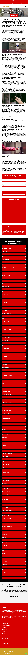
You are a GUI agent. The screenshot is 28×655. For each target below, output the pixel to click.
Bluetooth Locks (5, 278)
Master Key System (5, 475)
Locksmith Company (5, 456)
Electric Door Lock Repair (6, 361)
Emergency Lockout (5, 367)
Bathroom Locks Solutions (6, 272)
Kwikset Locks (4, 437)
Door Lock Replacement (6, 353)
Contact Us (3, 631)
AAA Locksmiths (4, 629)
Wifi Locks (4, 572)
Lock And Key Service (5, 442)
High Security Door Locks (6, 410)
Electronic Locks (5, 364)
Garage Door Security (6, 399)
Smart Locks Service (5, 553)
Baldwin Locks (4, 270)
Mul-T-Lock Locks (5, 488)
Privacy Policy (4, 633)
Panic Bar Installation (6, 499)
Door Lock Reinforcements (6, 348)
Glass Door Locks (5, 407)
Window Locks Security (6, 575)
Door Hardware (4, 334)
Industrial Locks (5, 426)
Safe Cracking (4, 537)
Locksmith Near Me (5, 461)
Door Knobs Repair (5, 340)
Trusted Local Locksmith (6, 564)
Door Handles (4, 332)
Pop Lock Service (5, 507)
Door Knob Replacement (6, 337)
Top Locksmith (4, 561)
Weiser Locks (4, 569)
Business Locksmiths (5, 294)
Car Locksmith (4, 302)
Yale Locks (4, 577)
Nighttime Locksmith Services (7, 491)
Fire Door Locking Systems (6, 394)
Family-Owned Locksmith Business (8, 380)
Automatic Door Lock (5, 264)
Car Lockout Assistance (6, 299)
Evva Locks (4, 378)
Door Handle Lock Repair (6, 329)
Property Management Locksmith (8, 510)
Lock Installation (5, 448)
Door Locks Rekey (5, 356)
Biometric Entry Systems (6, 275)
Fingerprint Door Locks (6, 391)
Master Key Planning (5, 472)
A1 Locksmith (4, 251)
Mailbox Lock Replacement (6, 469)
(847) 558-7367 (14, 15)
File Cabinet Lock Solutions (6, 386)
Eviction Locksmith (5, 372)
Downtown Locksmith (5, 359)
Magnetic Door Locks (5, 467)
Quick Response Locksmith (6, 518)
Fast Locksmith (4, 383)
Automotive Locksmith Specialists (8, 267)
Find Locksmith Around (6, 388)
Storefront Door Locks (6, 556)
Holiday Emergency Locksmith (7, 413)
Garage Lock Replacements (7, 402)
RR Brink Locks (4, 534)
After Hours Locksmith (6, 259)
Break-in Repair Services (6, 283)
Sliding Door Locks (5, 550)
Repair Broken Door (5, 523)
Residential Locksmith (6, 529)
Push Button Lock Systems (6, 515)
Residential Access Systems (7, 526)
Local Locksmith (5, 440)
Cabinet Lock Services (6, 297)
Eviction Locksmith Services (7, 375)
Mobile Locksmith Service (6, 480)
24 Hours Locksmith (5, 245)
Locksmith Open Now (5, 464)
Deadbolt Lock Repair (6, 324)
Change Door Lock (5, 305)
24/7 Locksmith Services (6, 248)
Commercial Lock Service (6, 313)
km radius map (14, 211)
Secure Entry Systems (6, 548)
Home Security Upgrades (6, 421)
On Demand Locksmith (6, 496)
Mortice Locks (4, 483)
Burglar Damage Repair (6, 291)
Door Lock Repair (5, 351)
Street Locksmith (5, 558)
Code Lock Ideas (5, 310)
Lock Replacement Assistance (7, 453)
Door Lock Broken (5, 345)
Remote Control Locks (6, 521)
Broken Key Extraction (6, 286)
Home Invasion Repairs (6, 418)
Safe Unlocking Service (6, 542)
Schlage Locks (4, 545)
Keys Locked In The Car (6, 434)
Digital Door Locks (5, 326)
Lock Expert (4, 445)
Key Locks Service (5, 429)
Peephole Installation (5, 502)
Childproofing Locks (5, 307)
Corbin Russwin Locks (6, 318)
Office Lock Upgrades (6, 494)
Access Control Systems (6, 256)
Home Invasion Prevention (6, 415)
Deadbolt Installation (5, 321)
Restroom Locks (5, 531)
